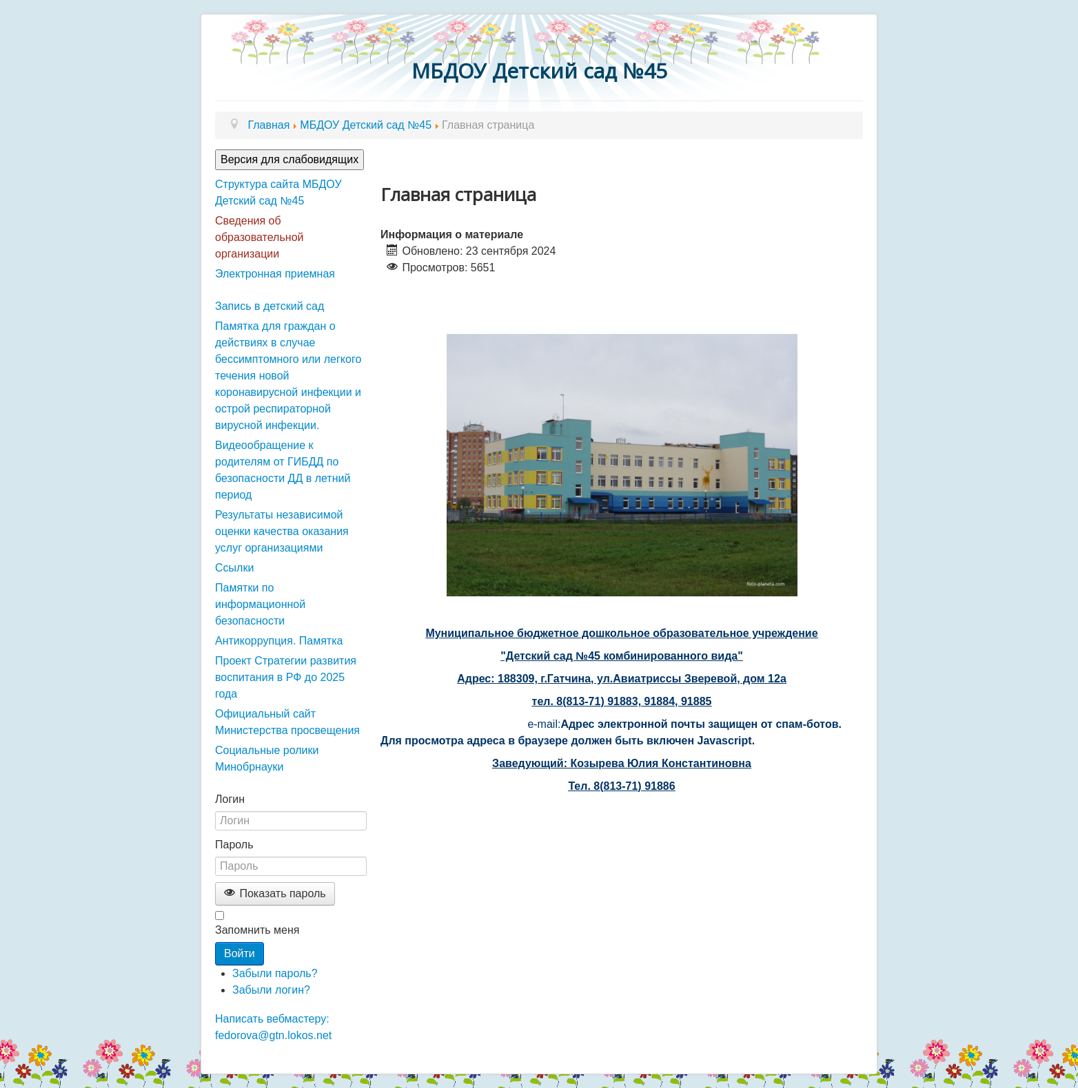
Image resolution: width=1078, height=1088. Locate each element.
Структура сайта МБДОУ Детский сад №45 (278, 192)
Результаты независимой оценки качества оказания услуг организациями (282, 531)
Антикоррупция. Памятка (279, 641)
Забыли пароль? (275, 973)
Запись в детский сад (269, 306)
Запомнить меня (257, 930)
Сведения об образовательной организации (259, 237)
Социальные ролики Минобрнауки (266, 758)
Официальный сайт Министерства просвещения (287, 722)
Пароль (234, 844)
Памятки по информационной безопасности (260, 604)
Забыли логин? (271, 990)
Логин (230, 799)
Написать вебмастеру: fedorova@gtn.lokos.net (273, 1027)
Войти (239, 953)
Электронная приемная (275, 274)
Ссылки (234, 568)
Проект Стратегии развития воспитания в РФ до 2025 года (285, 677)
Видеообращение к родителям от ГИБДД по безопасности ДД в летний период (282, 470)
